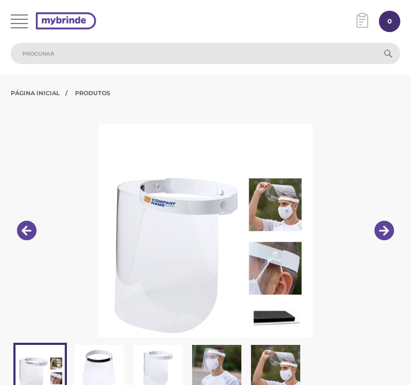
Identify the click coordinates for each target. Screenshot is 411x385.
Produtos (92, 93)
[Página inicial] (66, 21)
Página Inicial (35, 93)
